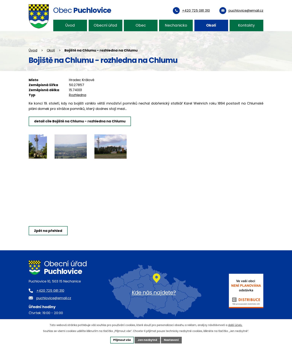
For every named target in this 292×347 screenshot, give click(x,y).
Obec (141, 25)
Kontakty (246, 25)
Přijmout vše (122, 340)
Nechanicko (176, 25)
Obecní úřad (105, 25)
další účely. (235, 325)
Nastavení (171, 340)
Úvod (70, 25)
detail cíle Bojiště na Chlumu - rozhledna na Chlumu (80, 121)
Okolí (211, 25)
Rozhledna (77, 95)
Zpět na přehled (48, 230)
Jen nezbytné (147, 340)
